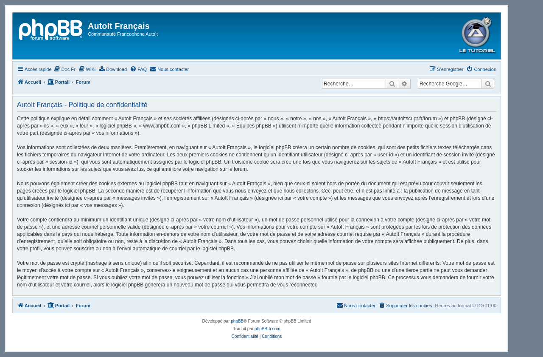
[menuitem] (65, 69)
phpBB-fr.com (267, 328)
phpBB (237, 321)
